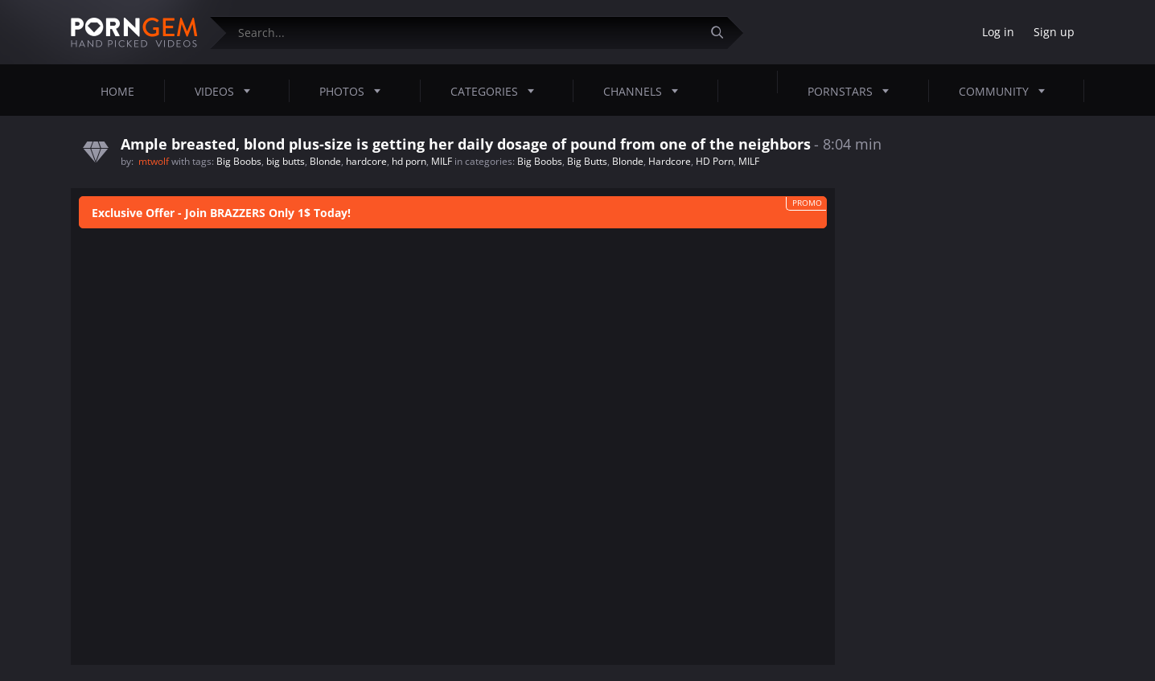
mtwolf (154, 161)
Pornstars (853, 91)
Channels (645, 91)
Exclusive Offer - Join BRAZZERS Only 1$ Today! (221, 212)
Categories (497, 91)
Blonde (325, 161)
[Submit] (723, 32)
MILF (441, 161)
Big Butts (587, 161)
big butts (285, 161)
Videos (227, 91)
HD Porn (715, 161)
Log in (998, 31)
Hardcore (669, 161)
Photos (354, 91)
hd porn (409, 161)
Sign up (1054, 31)
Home (117, 91)
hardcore (366, 161)
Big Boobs (238, 161)
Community (1006, 91)
